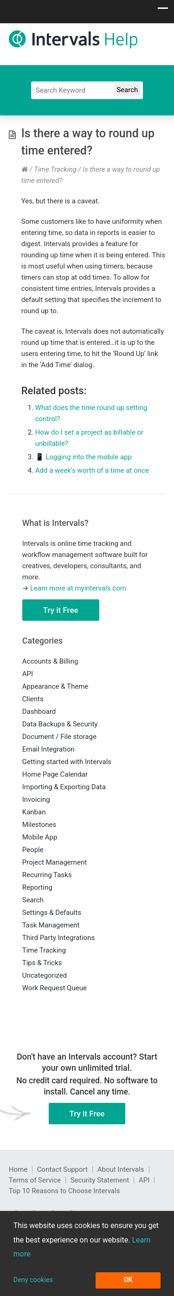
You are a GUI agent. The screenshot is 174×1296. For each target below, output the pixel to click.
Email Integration (48, 749)
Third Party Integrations (58, 937)
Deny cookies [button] (33, 1280)
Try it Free (60, 610)
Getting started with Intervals (66, 762)
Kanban (34, 812)
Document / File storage (59, 736)
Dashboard (39, 711)
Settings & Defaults (51, 912)
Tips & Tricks (42, 963)
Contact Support (62, 1169)
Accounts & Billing (50, 661)
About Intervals (120, 1169)
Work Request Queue (54, 988)
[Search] (87, 90)
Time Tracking (55, 169)
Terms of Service (35, 1180)
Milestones (39, 824)
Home (18, 1169)
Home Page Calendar (55, 774)
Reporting (37, 887)
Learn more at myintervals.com (78, 588)
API (27, 674)
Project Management (54, 862)
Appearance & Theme (55, 686)
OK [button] (128, 1280)
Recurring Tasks (47, 875)
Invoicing (36, 799)
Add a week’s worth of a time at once (92, 470)
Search (33, 900)
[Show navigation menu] (163, 10)
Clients (33, 699)
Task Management (51, 925)
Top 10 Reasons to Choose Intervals (64, 1191)
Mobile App (40, 837)
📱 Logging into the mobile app (83, 457)
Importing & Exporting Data (64, 787)
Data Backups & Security (60, 724)
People (33, 850)
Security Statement (100, 1180)
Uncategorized (44, 975)
